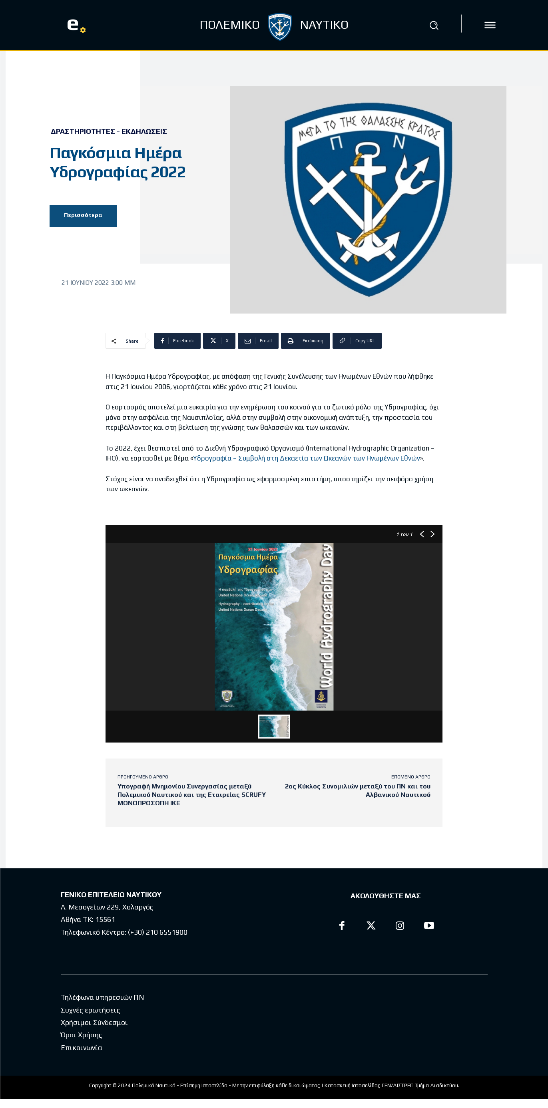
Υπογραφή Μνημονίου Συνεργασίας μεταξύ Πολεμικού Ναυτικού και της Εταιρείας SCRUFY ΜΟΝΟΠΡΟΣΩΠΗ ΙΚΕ (192, 794)
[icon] (490, 25)
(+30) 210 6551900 (157, 932)
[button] (434, 25)
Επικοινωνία (81, 1047)
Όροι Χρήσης (81, 1035)
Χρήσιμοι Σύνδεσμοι (94, 1022)
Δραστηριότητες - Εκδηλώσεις (109, 131)
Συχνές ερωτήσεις (90, 1009)
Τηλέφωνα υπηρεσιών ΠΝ (102, 997)
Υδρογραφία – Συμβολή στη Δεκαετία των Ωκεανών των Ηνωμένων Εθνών (306, 458)
